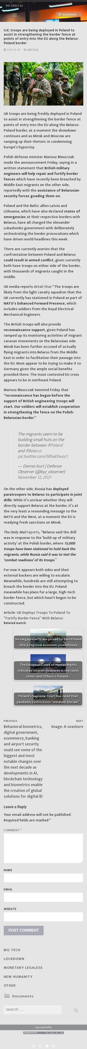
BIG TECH (12, 950)
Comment (13, 830)
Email (8, 889)
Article (31, 50)
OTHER (10, 986)
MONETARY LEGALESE (23, 968)
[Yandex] (47, 1046)
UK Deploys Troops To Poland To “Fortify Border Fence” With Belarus (37, 615)
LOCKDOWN (14, 959)
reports (33, 532)
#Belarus (34, 451)
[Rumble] (33, 1046)
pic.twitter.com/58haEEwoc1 (43, 456)
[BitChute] (40, 1046)
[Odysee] (54, 1046)
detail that (43, 287)
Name (8, 870)
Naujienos (67, 15)
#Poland (55, 445)
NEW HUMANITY (18, 977)
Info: (48, 1027)
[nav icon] (14, 15)
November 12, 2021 (34, 477)
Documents (22, 996)
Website (10, 909)
